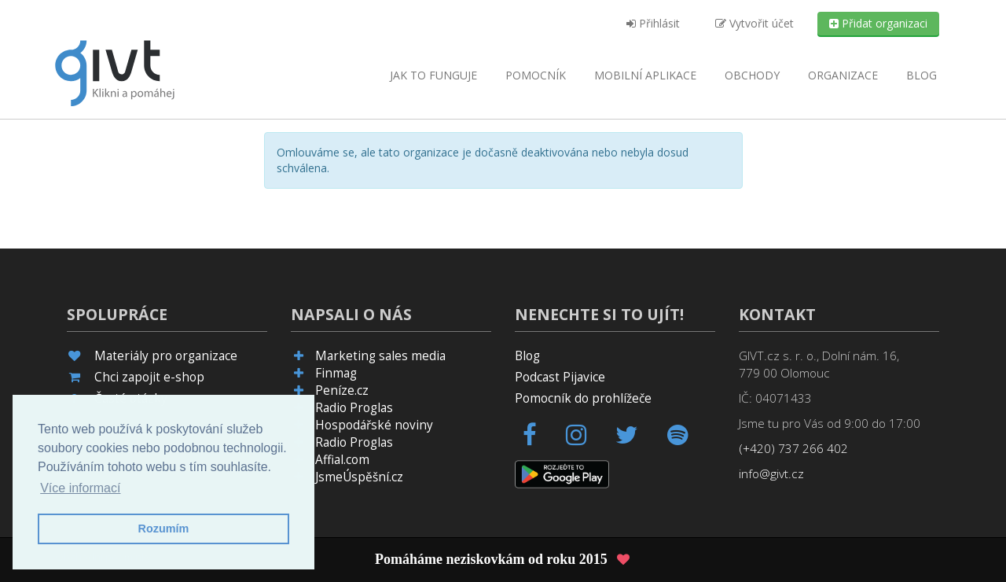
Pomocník (535, 75)
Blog (921, 75)
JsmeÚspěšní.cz (359, 477)
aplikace (645, 75)
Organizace (843, 75)
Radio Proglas (354, 408)
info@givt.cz (771, 474)
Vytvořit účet (754, 23)
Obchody (752, 75)
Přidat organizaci (878, 23)
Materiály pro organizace (165, 356)
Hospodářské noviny (374, 425)
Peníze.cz (342, 390)
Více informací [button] (80, 488)
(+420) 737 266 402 (793, 448)
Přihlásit (653, 23)
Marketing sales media (380, 356)
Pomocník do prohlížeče (583, 398)
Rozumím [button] (163, 528)
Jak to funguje (433, 75)
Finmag (336, 373)
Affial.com (342, 459)
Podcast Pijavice (560, 377)
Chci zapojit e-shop (149, 377)
